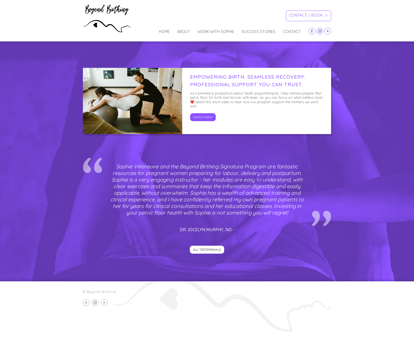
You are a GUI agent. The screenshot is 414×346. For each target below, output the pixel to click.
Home (164, 31)
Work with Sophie (215, 31)
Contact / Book (308, 16)
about (183, 31)
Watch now (203, 117)
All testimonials (207, 250)
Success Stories (258, 31)
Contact (292, 31)
